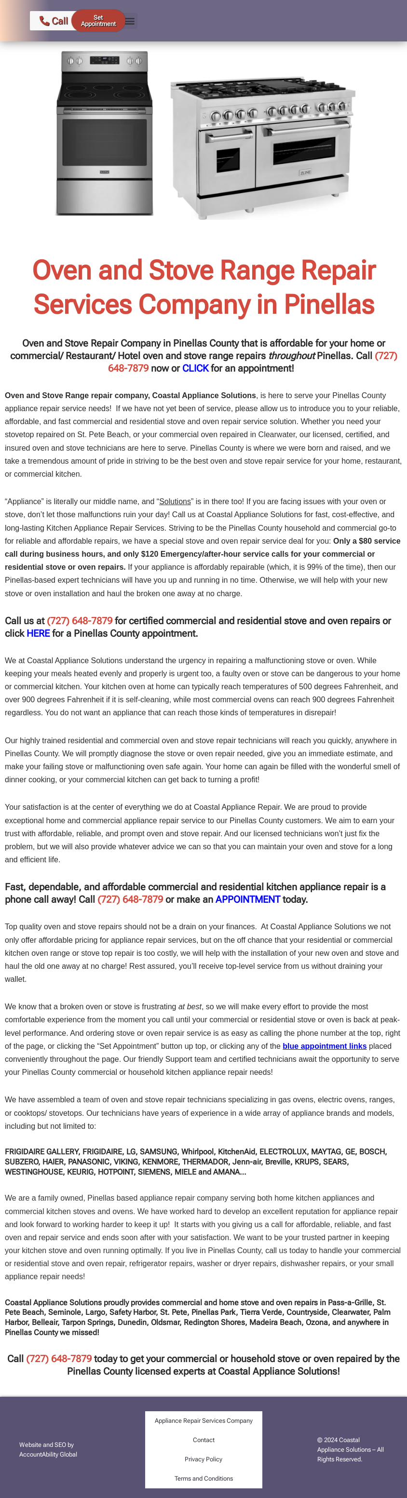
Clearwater (276, 434)
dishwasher (301, 1263)
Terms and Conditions (204, 1478)
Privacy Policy (203, 1459)
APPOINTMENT (248, 899)
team (91, 1100)
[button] (129, 21)
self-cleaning (147, 700)
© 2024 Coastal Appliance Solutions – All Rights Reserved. (350, 1449)
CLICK (195, 368)
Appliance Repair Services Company (204, 1420)
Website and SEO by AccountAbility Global (48, 1449)
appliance (156, 1198)
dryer (241, 1263)
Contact (204, 1440)
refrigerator (148, 1263)
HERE (38, 633)
